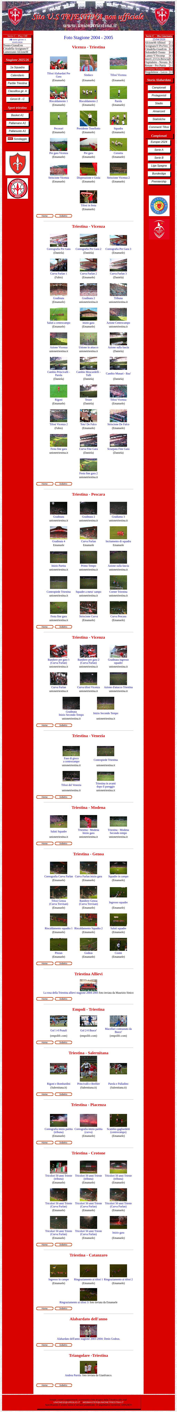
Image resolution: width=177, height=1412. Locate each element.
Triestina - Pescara (88, 494)
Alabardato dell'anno (88, 1319)
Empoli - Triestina (88, 1009)
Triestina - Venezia (88, 735)
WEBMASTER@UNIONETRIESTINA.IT (103, 1402)
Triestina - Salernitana (88, 1053)
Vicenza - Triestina (88, 47)
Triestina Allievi (88, 974)
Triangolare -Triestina (88, 1355)
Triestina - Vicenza (88, 226)
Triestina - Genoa (88, 854)
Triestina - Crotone (88, 1153)
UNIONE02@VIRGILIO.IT (67, 1402)
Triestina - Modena (88, 807)
